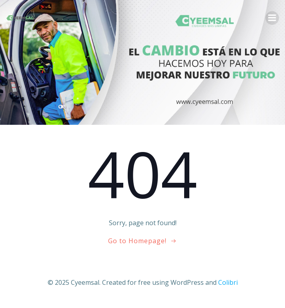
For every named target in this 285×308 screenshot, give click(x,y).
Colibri (228, 282)
